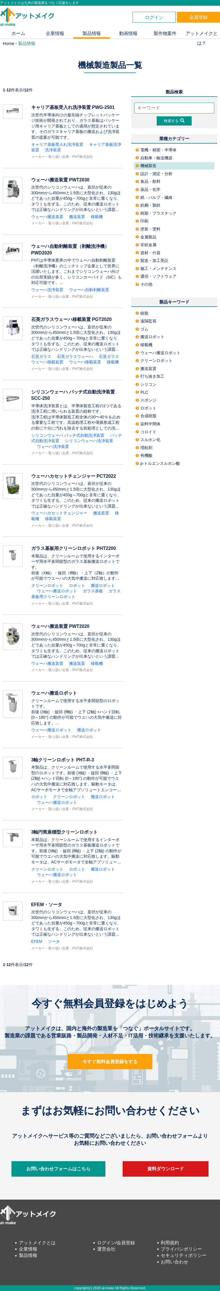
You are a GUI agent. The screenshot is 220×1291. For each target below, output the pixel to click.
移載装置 (53, 518)
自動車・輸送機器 (153, 158)
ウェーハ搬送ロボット (57, 591)
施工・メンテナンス (155, 268)
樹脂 (141, 313)
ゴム (141, 329)
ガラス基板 (93, 591)
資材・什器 (147, 252)
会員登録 (198, 17)
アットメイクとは (37, 1242)
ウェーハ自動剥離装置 (89, 289)
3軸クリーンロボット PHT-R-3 (62, 759)
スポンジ (145, 400)
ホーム (18, 33)
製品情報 (91, 33)
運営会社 (106, 1249)
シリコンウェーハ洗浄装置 (89, 440)
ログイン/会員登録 (116, 1242)
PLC (141, 392)
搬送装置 (77, 216)
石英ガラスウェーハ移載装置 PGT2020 (71, 319)
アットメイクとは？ (202, 35)
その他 (143, 284)
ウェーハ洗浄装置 (47, 289)
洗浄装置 (53, 150)
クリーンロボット (47, 585)
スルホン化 (147, 439)
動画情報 (128, 33)
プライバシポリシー (181, 1249)
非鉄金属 (145, 244)
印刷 (141, 221)
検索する (174, 120)
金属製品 (145, 237)
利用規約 (170, 1242)
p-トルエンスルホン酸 (157, 463)
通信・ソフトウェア (155, 276)
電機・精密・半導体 (155, 150)
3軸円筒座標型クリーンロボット (64, 832)
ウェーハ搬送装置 (47, 216)
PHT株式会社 (82, 157)
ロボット (77, 585)
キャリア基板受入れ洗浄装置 (57, 144)
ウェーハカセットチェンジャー (59, 513)
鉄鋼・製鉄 (147, 205)
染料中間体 (147, 424)
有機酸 (143, 455)
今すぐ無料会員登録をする (110, 1061)
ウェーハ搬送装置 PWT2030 (60, 179)
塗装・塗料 (147, 229)
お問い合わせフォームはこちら (58, 1168)
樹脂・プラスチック (155, 213)
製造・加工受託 (151, 260)
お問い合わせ (174, 1261)
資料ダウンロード (165, 1168)
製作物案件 (165, 33)
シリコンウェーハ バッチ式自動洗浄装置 (68, 435)
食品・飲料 (147, 181)
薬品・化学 (147, 189)
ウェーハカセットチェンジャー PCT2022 (73, 476)
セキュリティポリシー (184, 1255)
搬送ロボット (103, 585)
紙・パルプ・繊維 (153, 197)
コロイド (145, 432)
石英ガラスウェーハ (75, 356)
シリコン (145, 384)
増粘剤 (143, 447)
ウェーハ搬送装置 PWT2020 (60, 626)
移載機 (97, 216)
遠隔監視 (145, 321)
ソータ (54, 941)
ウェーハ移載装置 (85, 362)
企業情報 (55, 33)
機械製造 (145, 165)
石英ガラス (41, 356)
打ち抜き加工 (149, 376)
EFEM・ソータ (46, 904)
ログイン (154, 17)
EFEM (36, 941)
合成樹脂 (145, 416)
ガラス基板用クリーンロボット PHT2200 (73, 548)
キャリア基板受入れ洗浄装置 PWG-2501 (73, 107)
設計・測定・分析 (153, 173)
